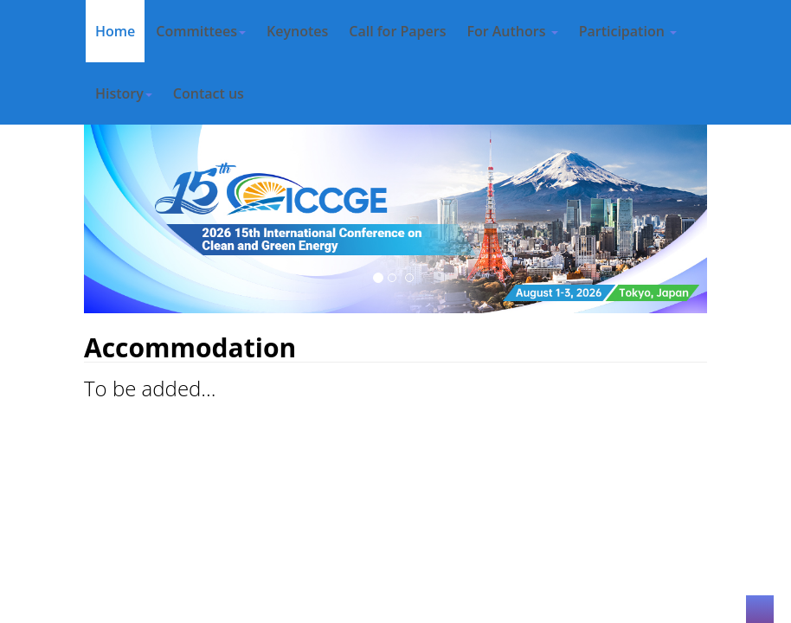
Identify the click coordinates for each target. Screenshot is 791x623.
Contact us (208, 93)
